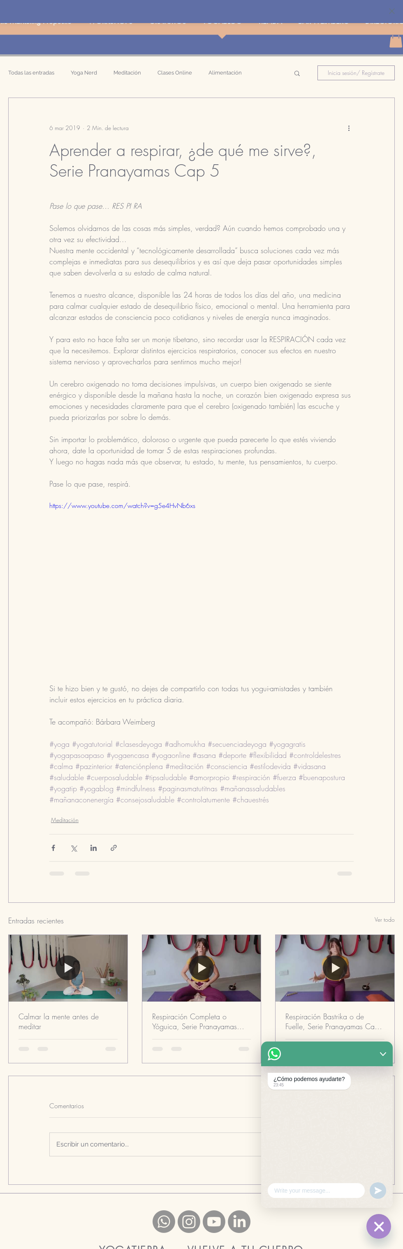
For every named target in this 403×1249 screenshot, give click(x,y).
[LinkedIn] (239, 1221)
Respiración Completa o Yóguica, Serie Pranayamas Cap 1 (194, 1021)
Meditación (127, 73)
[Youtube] (214, 1221)
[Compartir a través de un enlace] (114, 848)
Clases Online (174, 73)
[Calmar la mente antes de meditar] (68, 968)
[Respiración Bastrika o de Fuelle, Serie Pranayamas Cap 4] (335, 968)
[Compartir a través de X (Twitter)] (73, 848)
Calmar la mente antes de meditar (59, 1021)
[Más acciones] (349, 128)
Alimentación (225, 73)
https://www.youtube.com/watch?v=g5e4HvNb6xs (122, 505)
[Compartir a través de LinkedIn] (93, 848)
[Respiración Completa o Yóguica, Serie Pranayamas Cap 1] (201, 968)
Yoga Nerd (84, 73)
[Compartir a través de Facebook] (53, 848)
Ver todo (385, 919)
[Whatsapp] (164, 1221)
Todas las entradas (31, 73)
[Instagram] (189, 1221)
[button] (297, 73)
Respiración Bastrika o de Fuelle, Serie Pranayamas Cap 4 (332, 1021)
